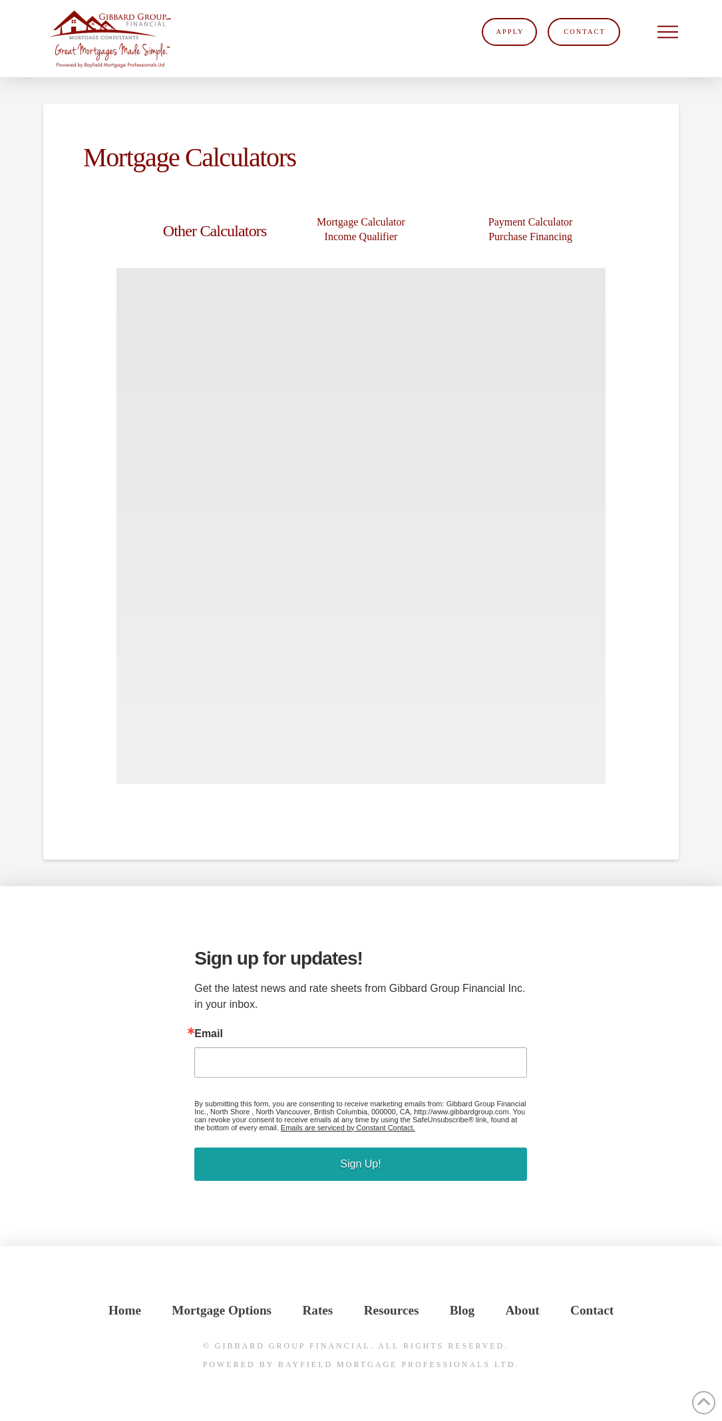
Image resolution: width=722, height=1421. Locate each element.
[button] (668, 32)
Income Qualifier (361, 236)
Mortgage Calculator (361, 222)
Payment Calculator (530, 222)
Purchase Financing (530, 236)
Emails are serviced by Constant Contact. (348, 1128)
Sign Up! (360, 1164)
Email (208, 1033)
